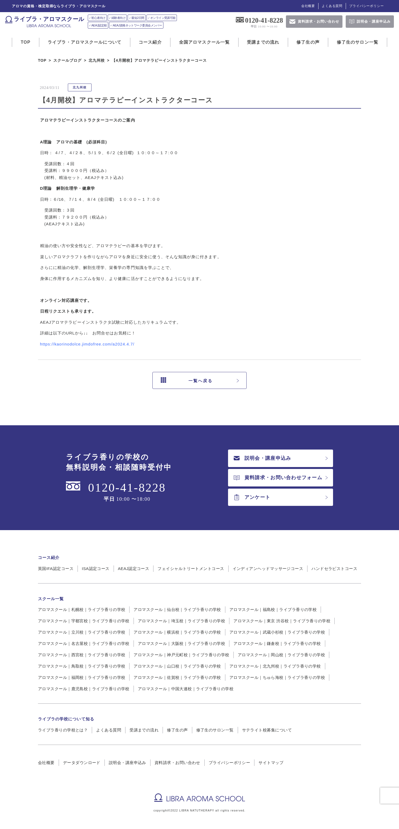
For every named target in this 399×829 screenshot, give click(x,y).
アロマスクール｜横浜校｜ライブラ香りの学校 (177, 632)
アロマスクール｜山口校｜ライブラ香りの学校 (177, 666)
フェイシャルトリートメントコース (191, 568)
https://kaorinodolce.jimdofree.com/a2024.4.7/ (87, 344)
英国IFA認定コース (56, 568)
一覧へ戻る (187, 380)
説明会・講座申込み (262, 458)
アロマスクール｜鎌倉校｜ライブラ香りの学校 (277, 643)
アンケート (252, 497)
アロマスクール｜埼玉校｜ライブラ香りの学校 (181, 621)
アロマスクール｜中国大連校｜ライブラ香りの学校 (185, 688)
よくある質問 (332, 6)
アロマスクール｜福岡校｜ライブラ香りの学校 (81, 677)
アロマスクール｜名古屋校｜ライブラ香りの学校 (84, 643)
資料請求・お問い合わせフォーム (278, 477)
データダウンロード (81, 762)
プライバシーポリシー (366, 6)
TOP (25, 42)
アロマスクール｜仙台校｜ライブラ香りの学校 (177, 609)
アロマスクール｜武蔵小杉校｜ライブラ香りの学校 (277, 632)
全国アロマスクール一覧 (204, 42)
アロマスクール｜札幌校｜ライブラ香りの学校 (81, 609)
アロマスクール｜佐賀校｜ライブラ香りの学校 (177, 677)
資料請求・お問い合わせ (177, 762)
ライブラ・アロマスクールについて (84, 42)
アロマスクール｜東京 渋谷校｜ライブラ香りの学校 (281, 621)
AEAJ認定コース (133, 568)
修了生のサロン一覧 (357, 42)
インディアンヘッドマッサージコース (268, 568)
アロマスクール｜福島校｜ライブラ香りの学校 (273, 609)
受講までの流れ (263, 42)
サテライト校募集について (267, 730)
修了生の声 (308, 42)
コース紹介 (150, 42)
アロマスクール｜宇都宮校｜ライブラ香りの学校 (84, 621)
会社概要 (308, 6)
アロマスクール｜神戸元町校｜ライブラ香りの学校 (181, 654)
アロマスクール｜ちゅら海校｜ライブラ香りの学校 (277, 677)
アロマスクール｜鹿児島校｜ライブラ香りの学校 (84, 688)
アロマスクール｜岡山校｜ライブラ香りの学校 (281, 654)
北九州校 (80, 87)
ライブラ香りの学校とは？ (63, 730)
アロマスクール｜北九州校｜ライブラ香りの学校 (275, 666)
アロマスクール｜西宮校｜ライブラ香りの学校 (81, 654)
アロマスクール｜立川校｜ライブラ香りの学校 (81, 632)
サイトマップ (271, 762)
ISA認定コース (96, 568)
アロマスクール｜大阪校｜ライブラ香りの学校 (181, 643)
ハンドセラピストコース (334, 568)
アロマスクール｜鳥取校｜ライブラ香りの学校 (81, 666)
